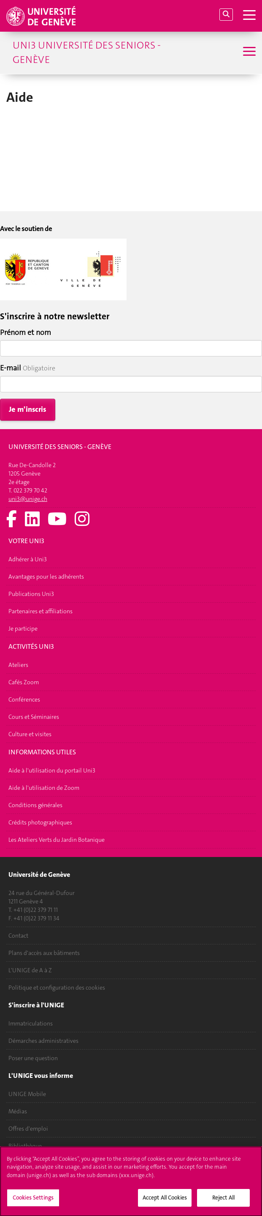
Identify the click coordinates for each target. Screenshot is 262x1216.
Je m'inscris (27, 409)
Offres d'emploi (28, 1128)
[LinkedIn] (32, 519)
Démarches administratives (43, 1041)
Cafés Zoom (23, 682)
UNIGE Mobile (27, 1094)
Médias (17, 1111)
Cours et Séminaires (33, 717)
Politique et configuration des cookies (56, 987)
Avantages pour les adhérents (46, 576)
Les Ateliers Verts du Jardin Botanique (56, 839)
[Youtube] (57, 519)
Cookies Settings (33, 1202)
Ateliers (18, 665)
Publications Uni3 (31, 594)
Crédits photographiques (40, 822)
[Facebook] (11, 519)
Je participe (23, 628)
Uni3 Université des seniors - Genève (87, 52)
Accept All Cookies (165, 1202)
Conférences (24, 699)
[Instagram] (82, 519)
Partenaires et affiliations (40, 611)
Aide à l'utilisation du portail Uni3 (51, 770)
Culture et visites (29, 734)
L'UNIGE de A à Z (30, 970)
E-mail (10, 368)
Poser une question (33, 1058)
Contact (18, 935)
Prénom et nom (25, 332)
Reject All (223, 1202)
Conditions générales (35, 805)
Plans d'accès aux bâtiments (44, 953)
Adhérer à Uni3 (27, 559)
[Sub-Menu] (248, 52)
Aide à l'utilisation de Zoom (43, 788)
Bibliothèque (25, 1146)
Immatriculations (30, 1023)
